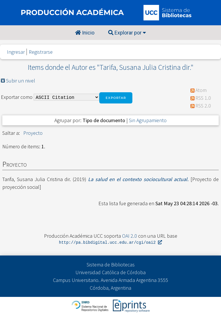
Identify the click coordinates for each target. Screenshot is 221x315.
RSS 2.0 (203, 105)
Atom (201, 90)
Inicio (84, 33)
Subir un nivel (20, 80)
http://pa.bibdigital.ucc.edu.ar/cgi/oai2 (110, 242)
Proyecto (33, 133)
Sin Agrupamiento (148, 120)
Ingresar (16, 52)
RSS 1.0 (203, 98)
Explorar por (127, 33)
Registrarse (41, 52)
